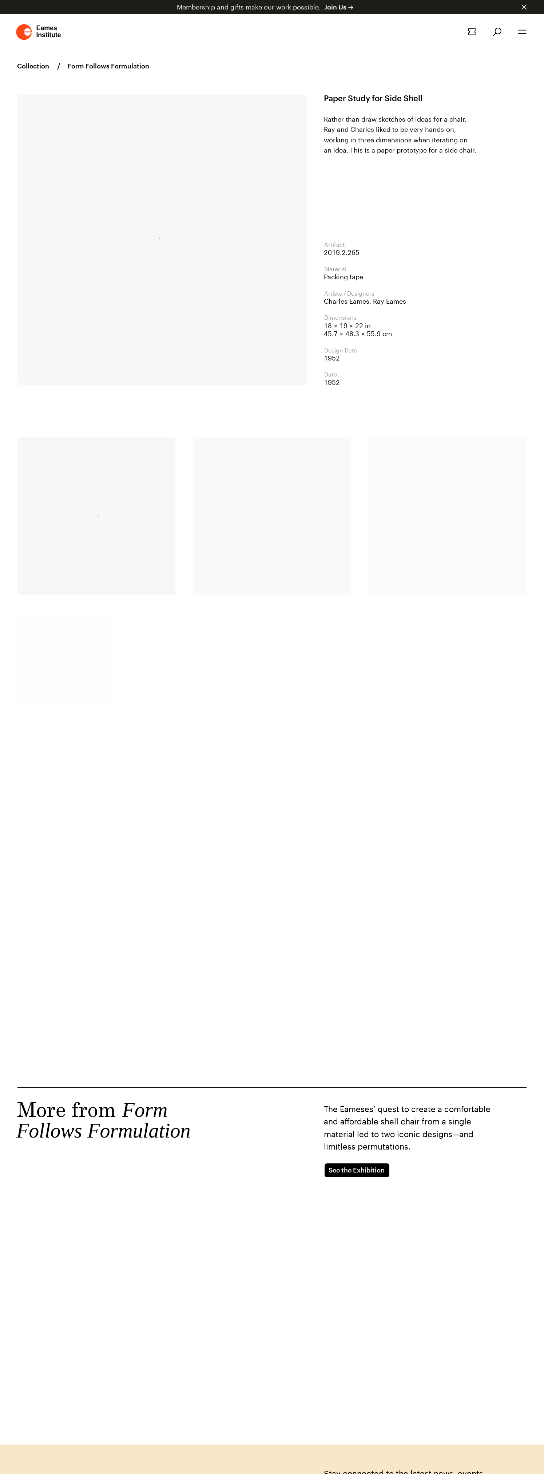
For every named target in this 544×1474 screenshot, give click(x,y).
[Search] (497, 32)
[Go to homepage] (39, 32)
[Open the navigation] (522, 32)
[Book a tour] (472, 32)
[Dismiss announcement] (524, 7)
